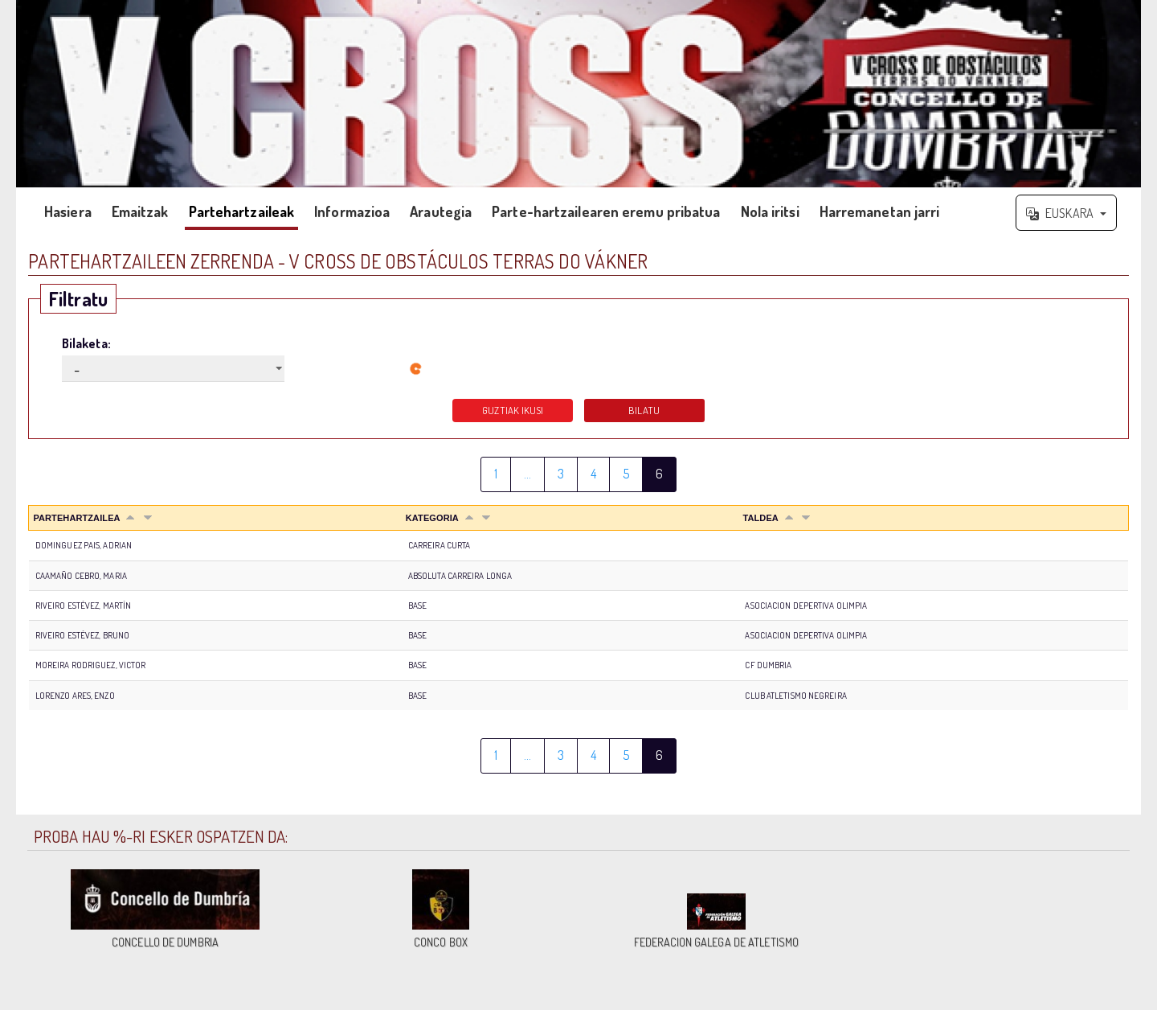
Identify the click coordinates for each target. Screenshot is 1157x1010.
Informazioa (352, 211)
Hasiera (68, 211)
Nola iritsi (770, 211)
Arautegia (441, 211)
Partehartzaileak (242, 211)
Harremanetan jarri (880, 211)
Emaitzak (140, 211)
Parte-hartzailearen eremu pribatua (606, 211)
